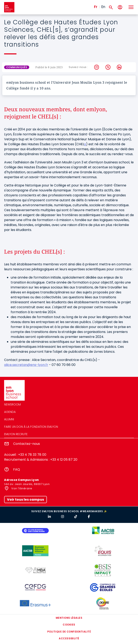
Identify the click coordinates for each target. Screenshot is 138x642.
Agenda (10, 412)
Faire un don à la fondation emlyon (31, 427)
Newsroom (12, 404)
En (103, 6)
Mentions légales (69, 618)
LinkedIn (119, 67)
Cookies (69, 624)
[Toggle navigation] (130, 7)
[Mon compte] (120, 7)
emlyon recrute (16, 434)
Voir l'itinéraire (21, 488)
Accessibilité (69, 638)
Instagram (96, 67)
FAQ (16, 469)
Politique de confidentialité (69, 631)
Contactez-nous (26, 443)
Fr (95, 6)
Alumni (9, 419)
